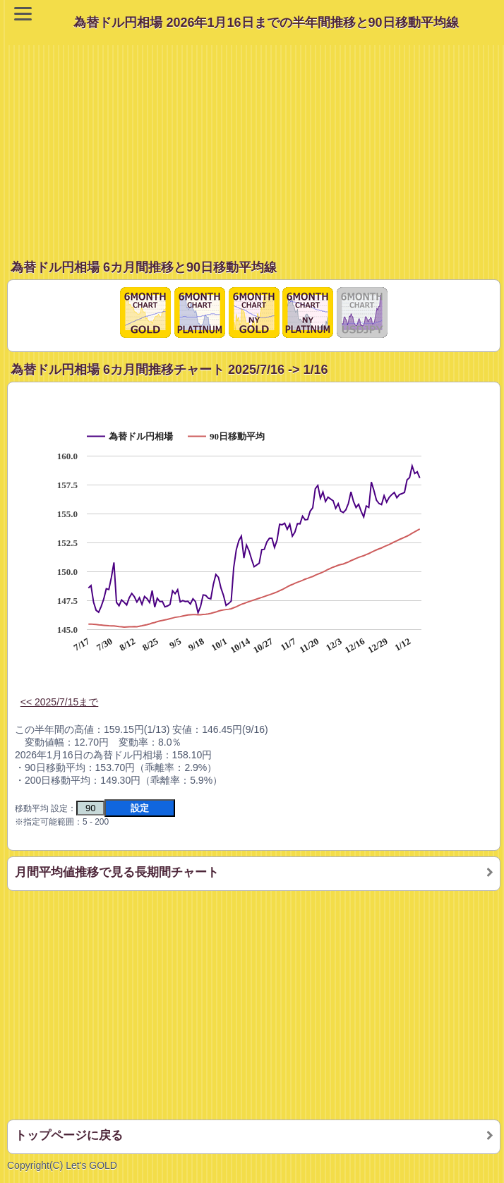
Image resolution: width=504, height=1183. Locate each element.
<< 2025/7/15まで (59, 702)
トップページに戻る (69, 1135)
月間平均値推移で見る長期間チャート (117, 872)
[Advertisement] (255, 144)
